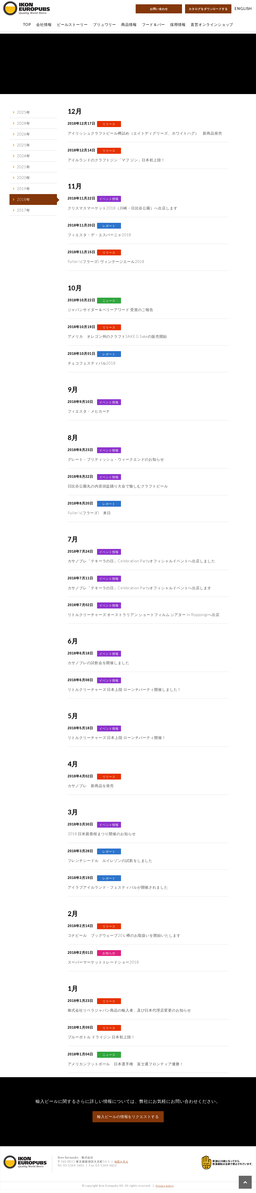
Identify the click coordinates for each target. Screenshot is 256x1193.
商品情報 (129, 24)
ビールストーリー (72, 24)
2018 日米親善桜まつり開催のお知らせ (102, 837)
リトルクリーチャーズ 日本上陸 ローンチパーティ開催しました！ (124, 693)
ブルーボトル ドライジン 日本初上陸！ (101, 1040)
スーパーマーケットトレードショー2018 (103, 965)
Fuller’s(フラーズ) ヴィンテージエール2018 (106, 265)
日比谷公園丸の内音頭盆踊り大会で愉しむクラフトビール (118, 489)
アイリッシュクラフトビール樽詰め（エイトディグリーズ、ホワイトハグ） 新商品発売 (145, 136)
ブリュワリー (104, 24)
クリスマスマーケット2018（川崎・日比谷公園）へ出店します (122, 211)
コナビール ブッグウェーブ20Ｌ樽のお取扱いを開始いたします (124, 939)
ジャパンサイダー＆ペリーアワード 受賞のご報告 (111, 313)
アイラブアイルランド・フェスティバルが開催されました (118, 890)
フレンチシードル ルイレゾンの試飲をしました (110, 864)
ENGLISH (243, 8)
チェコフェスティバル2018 (92, 366)
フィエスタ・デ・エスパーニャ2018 (99, 238)
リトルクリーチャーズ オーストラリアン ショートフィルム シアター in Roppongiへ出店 (144, 618)
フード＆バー (153, 24)
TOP (27, 24)
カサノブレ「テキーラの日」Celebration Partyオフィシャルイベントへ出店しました (141, 564)
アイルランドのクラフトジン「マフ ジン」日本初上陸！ (116, 163)
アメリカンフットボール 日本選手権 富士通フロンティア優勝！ (126, 1067)
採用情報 (178, 24)
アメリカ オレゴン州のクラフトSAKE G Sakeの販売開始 (117, 340)
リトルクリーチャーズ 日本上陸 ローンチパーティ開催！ (117, 741)
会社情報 (44, 24)
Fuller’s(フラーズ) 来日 (89, 516)
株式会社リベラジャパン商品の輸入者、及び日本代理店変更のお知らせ (129, 1013)
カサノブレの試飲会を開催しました (98, 666)
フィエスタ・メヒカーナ (89, 414)
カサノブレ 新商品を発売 (91, 789)
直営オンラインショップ (212, 24)
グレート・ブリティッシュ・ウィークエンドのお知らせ (116, 463)
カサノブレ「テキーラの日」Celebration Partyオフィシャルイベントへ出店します (139, 591)
